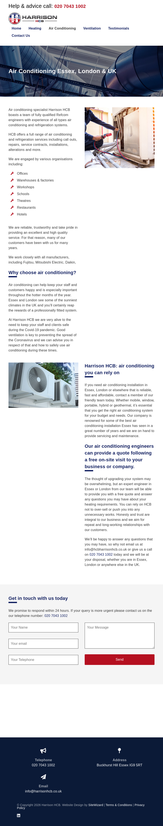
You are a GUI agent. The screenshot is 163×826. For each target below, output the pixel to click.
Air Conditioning (62, 28)
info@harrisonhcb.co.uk (43, 791)
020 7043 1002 (70, 6)
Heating (35, 28)
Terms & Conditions (119, 805)
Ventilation (92, 28)
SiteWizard (95, 805)
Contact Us (21, 35)
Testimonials (118, 28)
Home (16, 28)
